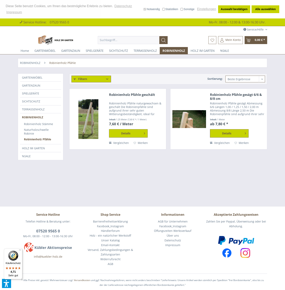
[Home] (25, 50)
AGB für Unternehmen (173, 221)
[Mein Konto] (230, 40)
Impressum (172, 245)
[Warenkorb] (256, 40)
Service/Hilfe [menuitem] (253, 29)
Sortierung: (215, 79)
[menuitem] (133, 40)
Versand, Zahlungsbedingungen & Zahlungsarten (110, 252)
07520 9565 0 (59, 22)
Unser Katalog (110, 240)
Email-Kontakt (110, 245)
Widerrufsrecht (110, 259)
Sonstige (187, 9)
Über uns (173, 235)
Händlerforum (110, 231)
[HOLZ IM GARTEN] (202, 50)
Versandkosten (82, 280)
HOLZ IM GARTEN (33, 148)
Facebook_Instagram (110, 226)
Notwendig (151, 9)
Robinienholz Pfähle (37, 139)
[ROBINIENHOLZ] (174, 50)
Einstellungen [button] (206, 9)
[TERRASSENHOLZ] (145, 50)
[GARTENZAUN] (70, 50)
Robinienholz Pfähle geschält (132, 95)
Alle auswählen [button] (265, 9)
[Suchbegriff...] (133, 40)
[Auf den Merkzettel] (141, 143)
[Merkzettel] (212, 40)
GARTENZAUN (31, 85)
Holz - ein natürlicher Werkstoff (110, 235)
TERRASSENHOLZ (33, 109)
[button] (6, 283)
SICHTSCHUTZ (31, 101)
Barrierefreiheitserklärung (110, 221)
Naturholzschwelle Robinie (36, 131)
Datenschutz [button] (123, 6)
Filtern (80, 79)
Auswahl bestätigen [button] (234, 9)
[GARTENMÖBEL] (45, 50)
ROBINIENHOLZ (32, 117)
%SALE (26, 156)
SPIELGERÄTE (30, 93)
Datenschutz (172, 240)
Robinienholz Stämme (38, 124)
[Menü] (20, 251)
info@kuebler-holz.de (48, 256)
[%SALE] (224, 50)
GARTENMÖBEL (32, 77)
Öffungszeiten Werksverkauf (172, 231)
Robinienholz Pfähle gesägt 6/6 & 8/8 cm (236, 97)
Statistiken (170, 9)
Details (133, 132)
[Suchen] (163, 40)
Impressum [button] (14, 12)
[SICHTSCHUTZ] (118, 50)
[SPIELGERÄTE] (94, 50)
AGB (110, 264)
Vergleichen (119, 143)
